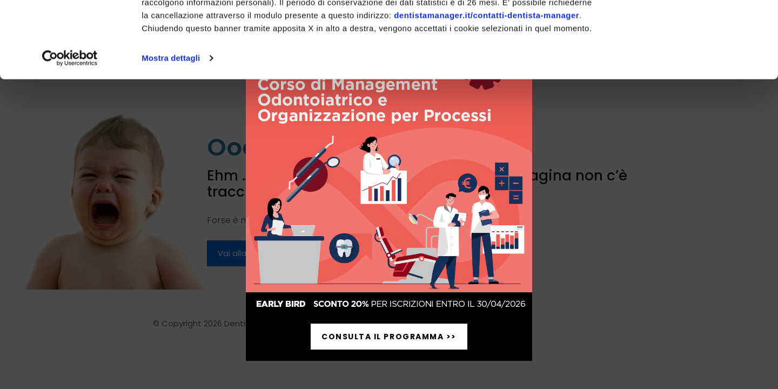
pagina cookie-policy (263, 65)
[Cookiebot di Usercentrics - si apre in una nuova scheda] (70, 134)
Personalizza (688, 58)
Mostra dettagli (171, 134)
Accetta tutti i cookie (688, 26)
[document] (389, 194)
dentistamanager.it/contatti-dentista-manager (486, 91)
